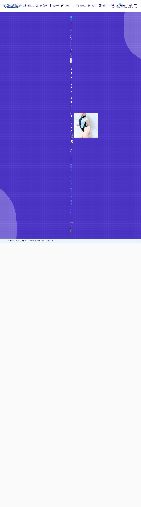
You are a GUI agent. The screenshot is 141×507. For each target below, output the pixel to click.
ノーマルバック (37, 29)
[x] (99, 37)
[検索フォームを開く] (108, 6)
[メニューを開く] (121, 6)
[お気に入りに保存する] (11, 37)
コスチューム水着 (15, 29)
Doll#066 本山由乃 (16, 33)
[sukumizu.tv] (16, 6)
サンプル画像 (11, 21)
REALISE (26, 29)
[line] (101, 37)
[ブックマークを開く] (114, 6)
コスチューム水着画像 (24, 21)
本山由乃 (48, 29)
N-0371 (56, 29)
